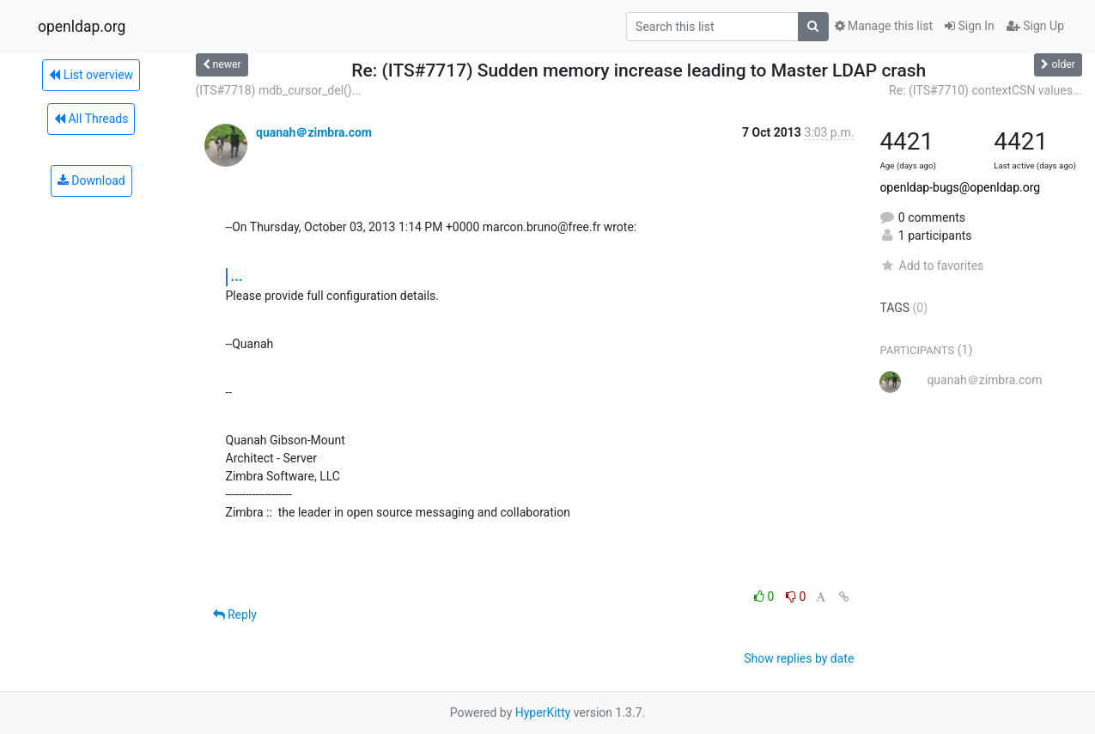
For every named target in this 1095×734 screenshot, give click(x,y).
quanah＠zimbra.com (314, 132)
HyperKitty (543, 712)
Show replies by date (799, 658)
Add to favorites (931, 265)
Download (91, 180)
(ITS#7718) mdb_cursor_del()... (279, 90)
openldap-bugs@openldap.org (959, 187)
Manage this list (884, 26)
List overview (91, 75)
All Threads (91, 118)
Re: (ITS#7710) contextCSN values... (985, 90)
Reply (235, 614)
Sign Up (1035, 26)
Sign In (970, 26)
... (237, 276)
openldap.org (81, 26)
